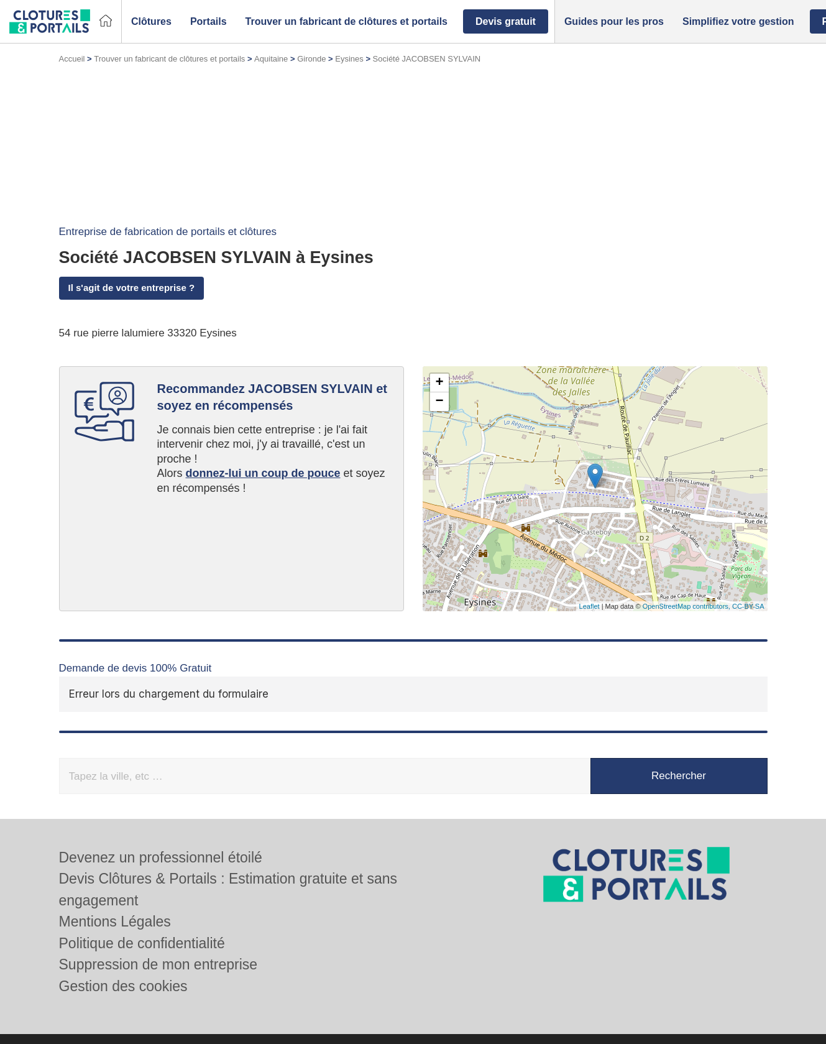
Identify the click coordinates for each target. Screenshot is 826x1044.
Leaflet (589, 606)
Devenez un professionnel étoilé (160, 857)
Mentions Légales (115, 921)
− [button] (439, 401)
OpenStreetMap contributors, (687, 606)
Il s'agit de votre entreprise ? (131, 287)
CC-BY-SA (748, 606)
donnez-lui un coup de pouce (263, 473)
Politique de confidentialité (142, 943)
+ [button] (439, 383)
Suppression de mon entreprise (158, 964)
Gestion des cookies (123, 986)
